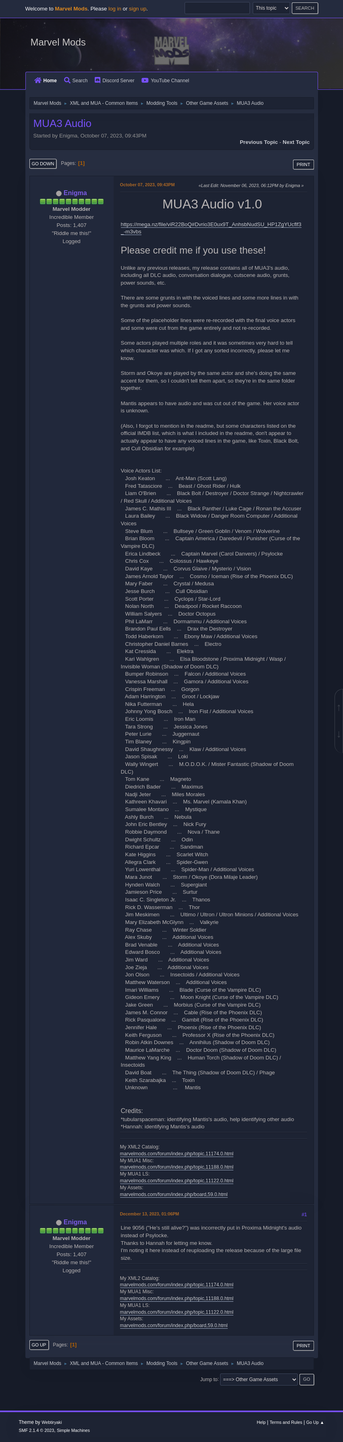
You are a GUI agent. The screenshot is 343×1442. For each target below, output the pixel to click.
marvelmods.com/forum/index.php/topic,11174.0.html (177, 1154)
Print (303, 164)
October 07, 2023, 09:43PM (147, 184)
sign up (137, 9)
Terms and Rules (286, 1422)
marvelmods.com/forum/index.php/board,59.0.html (174, 1194)
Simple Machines (73, 1430)
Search (76, 80)
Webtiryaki (52, 1422)
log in (114, 9)
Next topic (296, 142)
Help (261, 1422)
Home (45, 80)
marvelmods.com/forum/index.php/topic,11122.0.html (177, 1181)
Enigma (75, 192)
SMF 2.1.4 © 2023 (36, 1430)
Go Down (43, 163)
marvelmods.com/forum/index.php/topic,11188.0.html (177, 1167)
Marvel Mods (58, 42)
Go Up (39, 1344)
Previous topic (259, 142)
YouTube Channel (165, 80)
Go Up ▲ (315, 1422)
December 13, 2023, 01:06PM (149, 1213)
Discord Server (114, 80)
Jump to (209, 1379)
